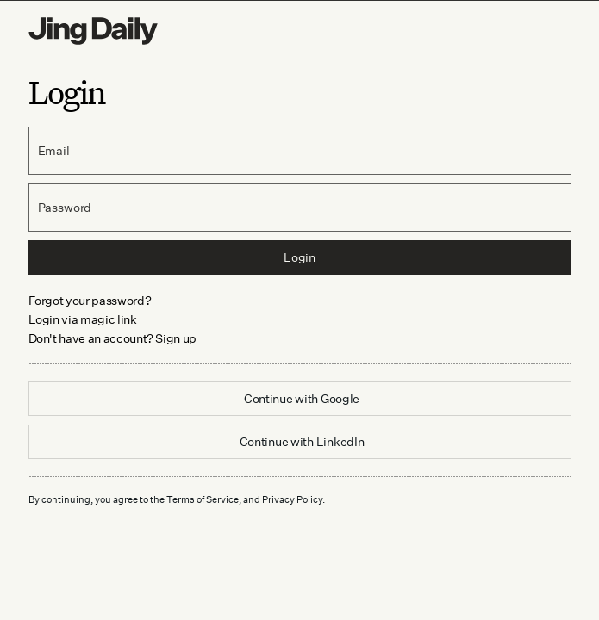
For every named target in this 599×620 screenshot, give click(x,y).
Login (299, 257)
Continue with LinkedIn (302, 441)
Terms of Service (202, 499)
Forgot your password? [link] (90, 300)
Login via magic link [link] (82, 319)
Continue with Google (301, 398)
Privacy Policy (292, 499)
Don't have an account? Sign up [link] (112, 338)
